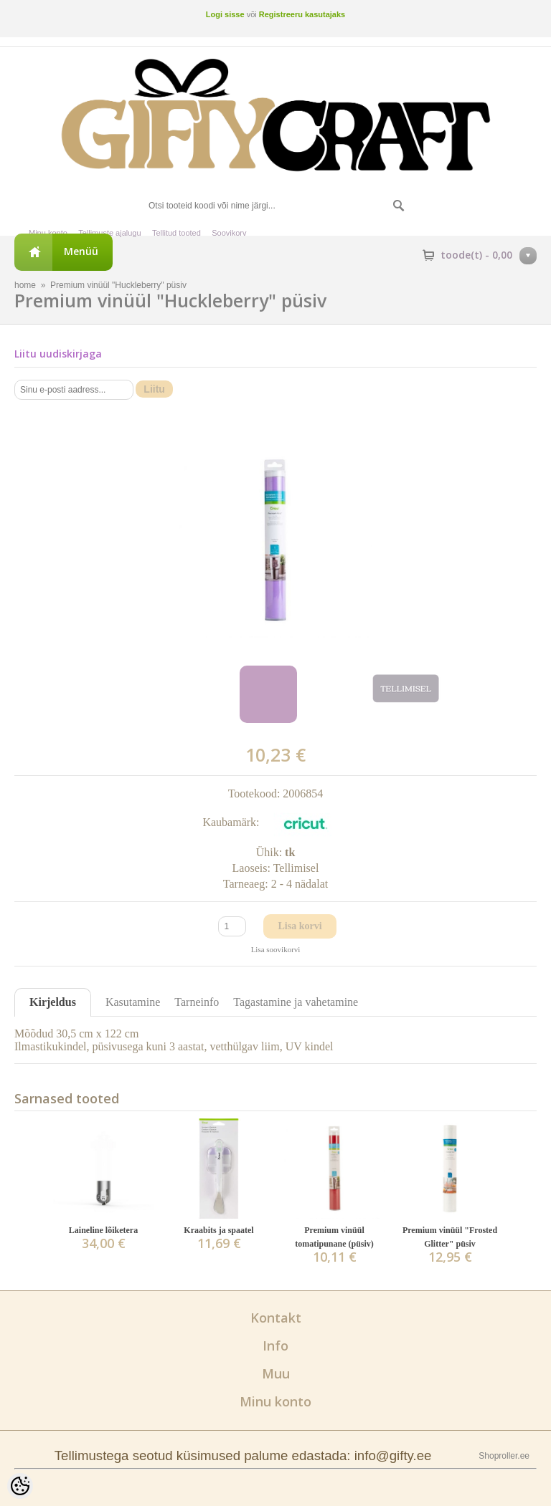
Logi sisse (225, 14)
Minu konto (48, 233)
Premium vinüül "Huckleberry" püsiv (118, 285)
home (25, 285)
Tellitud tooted (176, 233)
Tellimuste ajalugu (109, 233)
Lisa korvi (299, 926)
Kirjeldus (52, 1002)
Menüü (81, 251)
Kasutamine (132, 1002)
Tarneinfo (196, 1002)
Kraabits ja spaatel (218, 1230)
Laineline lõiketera (103, 1230)
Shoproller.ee (504, 1456)
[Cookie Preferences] (20, 1486)
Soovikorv (229, 233)
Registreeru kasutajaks (302, 14)
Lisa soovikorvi (276, 949)
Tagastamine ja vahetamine (295, 1002)
